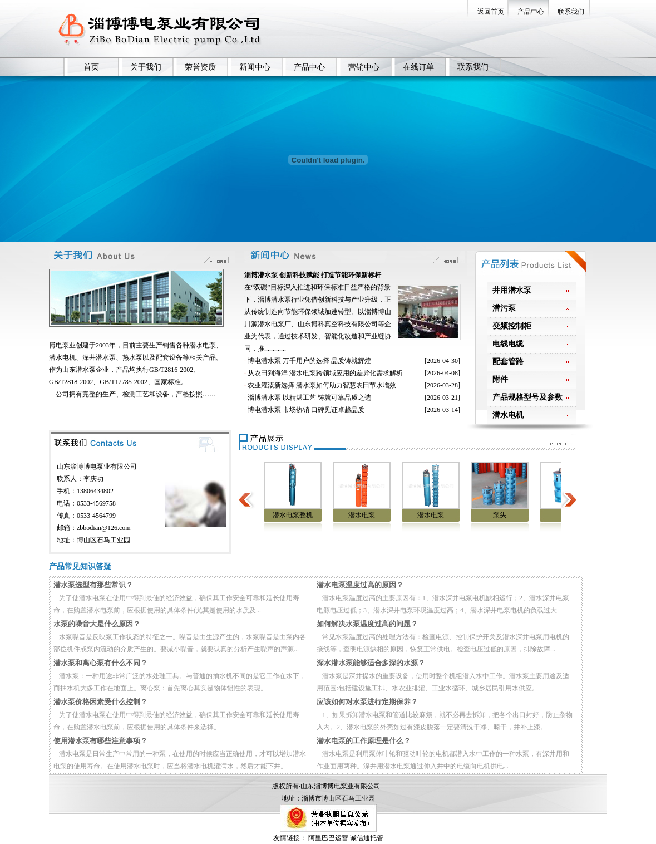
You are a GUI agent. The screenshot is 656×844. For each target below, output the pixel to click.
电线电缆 (508, 344)
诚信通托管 (366, 838)
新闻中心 (254, 67)
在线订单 (418, 67)
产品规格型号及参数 (527, 397)
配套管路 (508, 361)
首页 (91, 67)
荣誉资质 (200, 67)
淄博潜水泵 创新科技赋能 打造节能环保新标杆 (312, 275)
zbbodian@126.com (104, 528)
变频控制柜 (511, 326)
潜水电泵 (370, 515)
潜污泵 (504, 308)
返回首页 (490, 12)
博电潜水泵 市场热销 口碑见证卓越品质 (306, 410)
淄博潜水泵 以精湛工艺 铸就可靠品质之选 (309, 397)
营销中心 (363, 67)
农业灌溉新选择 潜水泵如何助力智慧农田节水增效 (322, 385)
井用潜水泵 (511, 290)
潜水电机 (508, 415)
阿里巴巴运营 (328, 838)
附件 (500, 379)
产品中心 (530, 12)
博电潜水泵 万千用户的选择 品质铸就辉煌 (309, 361)
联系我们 (571, 12)
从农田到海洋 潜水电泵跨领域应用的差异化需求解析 (325, 373)
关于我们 (145, 67)
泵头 (508, 515)
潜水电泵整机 (302, 515)
